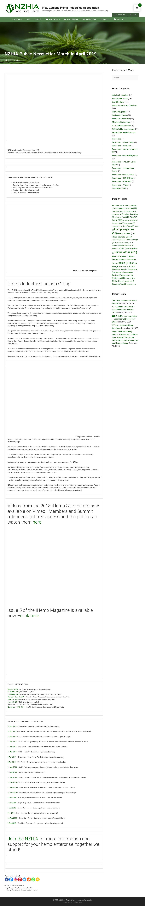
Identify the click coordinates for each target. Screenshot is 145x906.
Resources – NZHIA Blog (122, 178)
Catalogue (17, 19)
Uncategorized (118, 188)
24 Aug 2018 (12, 818)
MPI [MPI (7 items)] (123, 248)
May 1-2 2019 (13, 689)
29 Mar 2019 (12, 767)
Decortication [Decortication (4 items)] (116, 214)
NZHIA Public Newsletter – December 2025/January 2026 (123, 310)
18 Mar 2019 (12, 777)
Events (105, 19)
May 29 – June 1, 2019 (16, 697)
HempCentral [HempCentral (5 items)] (127, 220)
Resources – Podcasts (122, 181)
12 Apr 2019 (12, 752)
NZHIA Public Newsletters (15, 886)
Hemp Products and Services (124, 105)
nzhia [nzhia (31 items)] (124, 263)
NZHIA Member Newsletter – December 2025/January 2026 (124, 319)
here (37, 522)
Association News (120, 98)
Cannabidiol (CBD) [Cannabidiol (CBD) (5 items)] (119, 211)
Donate (38, 19)
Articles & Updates (120, 95)
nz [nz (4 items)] (116, 263)
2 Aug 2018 (12, 823)
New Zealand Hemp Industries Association (70, 7)
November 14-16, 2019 (16, 707)
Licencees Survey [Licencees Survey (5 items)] (118, 240)
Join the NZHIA (23, 839)
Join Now (119, 15)
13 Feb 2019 (12, 788)
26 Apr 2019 (12, 732)
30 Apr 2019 (12, 726)
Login (132, 15)
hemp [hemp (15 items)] (117, 220)
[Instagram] (16, 879)
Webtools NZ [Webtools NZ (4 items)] (131, 284)
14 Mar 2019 (12, 772)
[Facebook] (7, 879)
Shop (28, 19)
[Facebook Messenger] (11, 879)
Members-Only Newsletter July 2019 (19, 888)
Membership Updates (121, 122)
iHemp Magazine (119, 112)
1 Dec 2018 (12, 808)
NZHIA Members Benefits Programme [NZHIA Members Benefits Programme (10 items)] (124, 269)
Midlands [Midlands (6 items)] (116, 248)
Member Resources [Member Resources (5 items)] (126, 245)
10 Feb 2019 (12, 793)
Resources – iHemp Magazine (125, 155)
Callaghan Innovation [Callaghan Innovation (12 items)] (125, 208)
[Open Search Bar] (131, 19)
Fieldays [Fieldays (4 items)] (118, 217)
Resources (54, 19)
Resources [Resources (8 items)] (127, 275)
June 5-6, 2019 (13, 702)
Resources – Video (120, 185)
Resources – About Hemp (123, 142)
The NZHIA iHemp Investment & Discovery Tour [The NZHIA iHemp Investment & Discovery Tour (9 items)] (123, 281)
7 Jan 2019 (12, 803)
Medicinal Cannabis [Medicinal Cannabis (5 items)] (122, 243)
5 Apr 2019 (12, 757)
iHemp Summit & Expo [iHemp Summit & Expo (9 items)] (122, 237)
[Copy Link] (38, 879)
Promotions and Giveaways (123, 132)
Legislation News (119, 115)
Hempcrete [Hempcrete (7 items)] (129, 223)
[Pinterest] (20, 879)
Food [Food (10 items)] (125, 217)
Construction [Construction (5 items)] (131, 211)
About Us (121, 19)
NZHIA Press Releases (121, 125)
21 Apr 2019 (12, 742)
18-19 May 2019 (13, 692)
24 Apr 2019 (12, 737)
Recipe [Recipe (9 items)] (120, 272)
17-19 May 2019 (13, 694)
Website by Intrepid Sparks (72, 902)
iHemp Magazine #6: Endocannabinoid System (22, 890)
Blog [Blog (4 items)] (122, 205)
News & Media (71, 19)
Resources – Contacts (121, 146)
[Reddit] (29, 879)
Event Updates (118, 102)
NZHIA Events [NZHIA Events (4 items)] (123, 266)
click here (29, 615)
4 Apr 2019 (12, 762)
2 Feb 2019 (12, 798)
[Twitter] (24, 879)
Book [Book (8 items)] (128, 205)
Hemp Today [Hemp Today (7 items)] (128, 226)
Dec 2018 (11, 813)
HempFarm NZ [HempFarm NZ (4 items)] (117, 226)
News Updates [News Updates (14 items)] (121, 256)
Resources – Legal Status (123, 174)
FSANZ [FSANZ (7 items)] (133, 217)
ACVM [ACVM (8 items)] (115, 205)
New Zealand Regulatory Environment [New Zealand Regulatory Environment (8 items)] (124, 259)
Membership (89, 19)
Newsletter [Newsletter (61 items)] (125, 252)
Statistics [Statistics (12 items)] (118, 278)
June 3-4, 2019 (13, 699)
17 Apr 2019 (12, 747)
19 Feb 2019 (12, 782)
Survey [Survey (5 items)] (128, 278)
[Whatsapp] (33, 879)
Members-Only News (121, 119)
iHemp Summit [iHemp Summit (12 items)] (126, 233)
